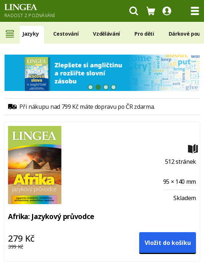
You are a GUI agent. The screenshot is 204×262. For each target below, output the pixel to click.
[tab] (90, 87)
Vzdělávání (106, 33)
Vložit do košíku (168, 243)
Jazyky (30, 33)
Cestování (65, 33)
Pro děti (144, 33)
